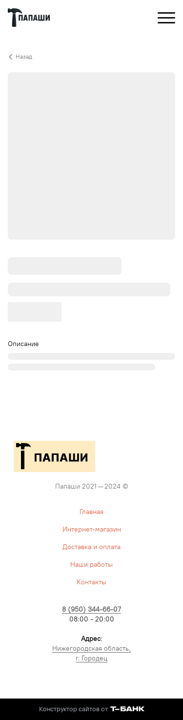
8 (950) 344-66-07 (91, 609)
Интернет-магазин (91, 529)
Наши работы (91, 564)
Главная (91, 512)
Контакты (91, 582)
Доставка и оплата (91, 547)
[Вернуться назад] (91, 57)
